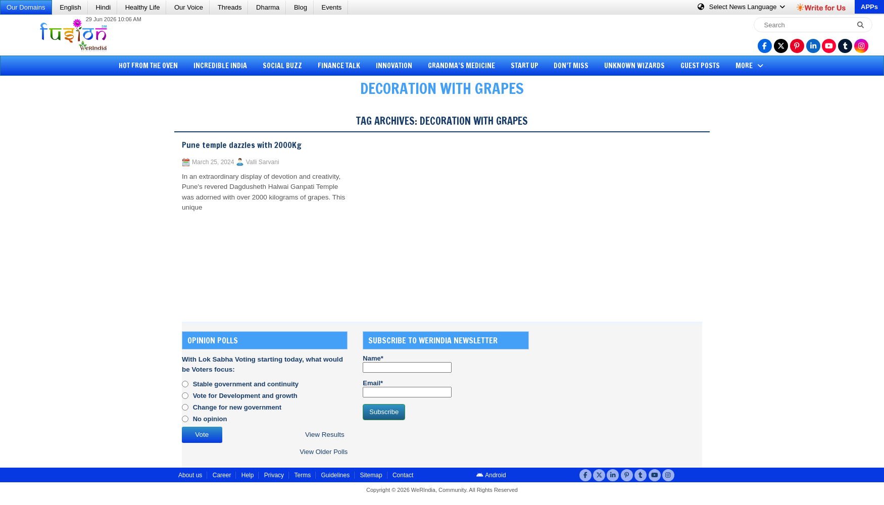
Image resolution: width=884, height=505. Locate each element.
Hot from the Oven (148, 66)
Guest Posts (700, 66)
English (70, 7)
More (750, 66)
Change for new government (237, 407)
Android (491, 475)
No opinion (210, 419)
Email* (407, 388)
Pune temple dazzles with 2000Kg (242, 144)
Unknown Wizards (634, 66)
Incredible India (220, 66)
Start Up (524, 66)
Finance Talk (339, 66)
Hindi (103, 7)
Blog (300, 7)
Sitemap (371, 475)
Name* (407, 364)
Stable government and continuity (246, 384)
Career (222, 475)
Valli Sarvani (262, 162)
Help (247, 475)
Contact (402, 475)
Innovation (394, 66)
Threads (230, 7)
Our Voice (188, 7)
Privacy (274, 475)
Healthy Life (142, 7)
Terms (302, 475)
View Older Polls (324, 452)
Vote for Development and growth (245, 395)
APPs (869, 7)
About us (190, 475)
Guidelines (335, 475)
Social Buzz (282, 66)
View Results (325, 434)
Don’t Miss (571, 66)
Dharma (267, 7)
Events (332, 7)
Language (742, 7)
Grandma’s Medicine (461, 66)
